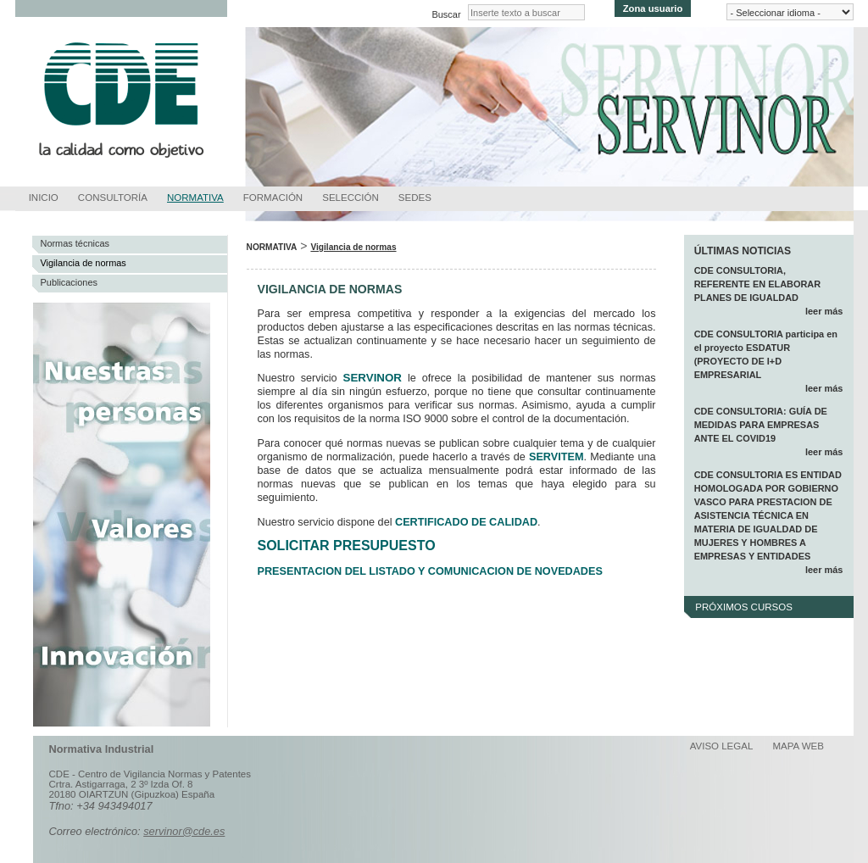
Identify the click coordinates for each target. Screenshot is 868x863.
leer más (824, 311)
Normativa (195, 197)
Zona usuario (653, 8)
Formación (273, 197)
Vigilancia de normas (83, 263)
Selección (350, 197)
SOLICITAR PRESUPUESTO (347, 545)
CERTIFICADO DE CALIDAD (466, 522)
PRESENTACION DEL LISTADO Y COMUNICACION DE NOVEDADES (430, 571)
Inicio (43, 197)
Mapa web (798, 746)
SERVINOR (372, 377)
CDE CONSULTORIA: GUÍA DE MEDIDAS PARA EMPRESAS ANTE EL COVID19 (760, 424)
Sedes (414, 197)
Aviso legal (722, 746)
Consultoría (112, 197)
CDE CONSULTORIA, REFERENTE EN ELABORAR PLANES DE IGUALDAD (757, 284)
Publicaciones (69, 282)
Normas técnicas (75, 243)
